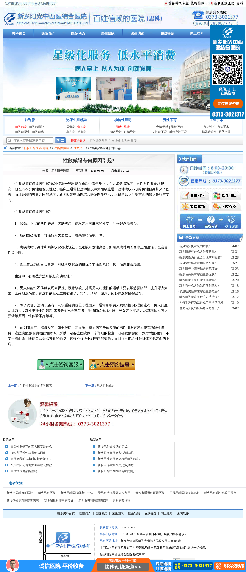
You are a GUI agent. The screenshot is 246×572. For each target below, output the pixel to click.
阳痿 (119, 127)
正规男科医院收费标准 (184, 493)
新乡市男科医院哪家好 (93, 500)
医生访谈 (137, 33)
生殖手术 (216, 120)
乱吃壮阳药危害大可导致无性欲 (31, 465)
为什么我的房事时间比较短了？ (31, 459)
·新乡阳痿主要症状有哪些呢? (197, 280)
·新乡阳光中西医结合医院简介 (198, 268)
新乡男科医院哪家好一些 (77, 493)
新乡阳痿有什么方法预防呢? (116, 453)
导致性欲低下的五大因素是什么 (31, 446)
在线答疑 (167, 33)
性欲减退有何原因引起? (88, 160)
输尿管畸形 (209, 131)
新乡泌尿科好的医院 (20, 493)
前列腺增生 (22, 131)
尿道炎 (70, 127)
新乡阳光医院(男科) (36, 148)
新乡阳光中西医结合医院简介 (117, 471)
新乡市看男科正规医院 (150, 493)
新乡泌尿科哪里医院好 (58, 500)
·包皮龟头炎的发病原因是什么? (198, 308)
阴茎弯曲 (225, 131)
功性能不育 (159, 131)
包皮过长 (209, 127)
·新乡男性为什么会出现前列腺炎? (200, 257)
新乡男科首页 (66, 513)
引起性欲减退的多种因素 (36, 385)
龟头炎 (81, 127)
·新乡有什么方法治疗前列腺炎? (198, 285)
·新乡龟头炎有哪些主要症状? (197, 274)
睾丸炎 (70, 131)
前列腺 (30, 120)
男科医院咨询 (121, 500)
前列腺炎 (21, 127)
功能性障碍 (123, 120)
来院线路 (183, 513)
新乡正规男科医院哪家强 (23, 500)
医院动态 (78, 33)
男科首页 (19, 33)
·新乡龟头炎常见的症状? (194, 246)
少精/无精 (162, 127)
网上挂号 (197, 33)
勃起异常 (116, 131)
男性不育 (170, 120)
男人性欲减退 (106, 385)
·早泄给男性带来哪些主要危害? (198, 291)
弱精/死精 (177, 127)
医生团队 (108, 33)
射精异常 (130, 131)
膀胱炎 (81, 131)
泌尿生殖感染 (76, 120)
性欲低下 (79, 148)
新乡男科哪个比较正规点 (220, 493)
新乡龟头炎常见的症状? (113, 446)
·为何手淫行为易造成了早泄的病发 (200, 302)
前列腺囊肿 (36, 127)
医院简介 (48, 33)
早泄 (127, 127)
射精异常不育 (178, 131)
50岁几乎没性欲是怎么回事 (28, 453)
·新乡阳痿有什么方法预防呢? (197, 251)
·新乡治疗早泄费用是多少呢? (197, 263)
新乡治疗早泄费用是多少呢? (116, 465)
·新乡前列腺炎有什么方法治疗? (198, 297)
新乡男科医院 (47, 493)
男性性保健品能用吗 (24, 471)
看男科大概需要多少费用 (114, 493)
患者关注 (16, 483)
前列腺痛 (38, 131)
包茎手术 (223, 127)
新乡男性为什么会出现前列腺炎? (119, 459)
